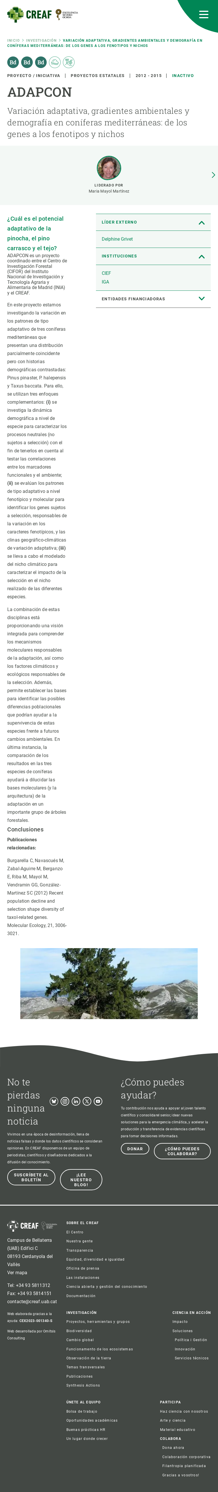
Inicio (13, 41)
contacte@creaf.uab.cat (32, 1301)
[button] (213, 175)
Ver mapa (17, 1272)
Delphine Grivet (117, 239)
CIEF (106, 273)
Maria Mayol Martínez (109, 191)
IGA (105, 282)
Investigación (41, 41)
